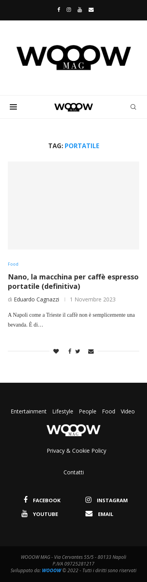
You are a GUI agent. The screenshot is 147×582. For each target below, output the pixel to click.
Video (128, 411)
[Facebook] (56, 9)
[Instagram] (69, 9)
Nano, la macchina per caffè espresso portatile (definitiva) (73, 281)
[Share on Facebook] (67, 351)
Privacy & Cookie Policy (76, 450)
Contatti (74, 472)
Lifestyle (63, 411)
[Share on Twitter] (77, 351)
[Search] (133, 106)
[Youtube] (80, 9)
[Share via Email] (91, 351)
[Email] (91, 9)
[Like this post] (56, 351)
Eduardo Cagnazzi (36, 299)
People (87, 411)
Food (108, 411)
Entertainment (29, 411)
